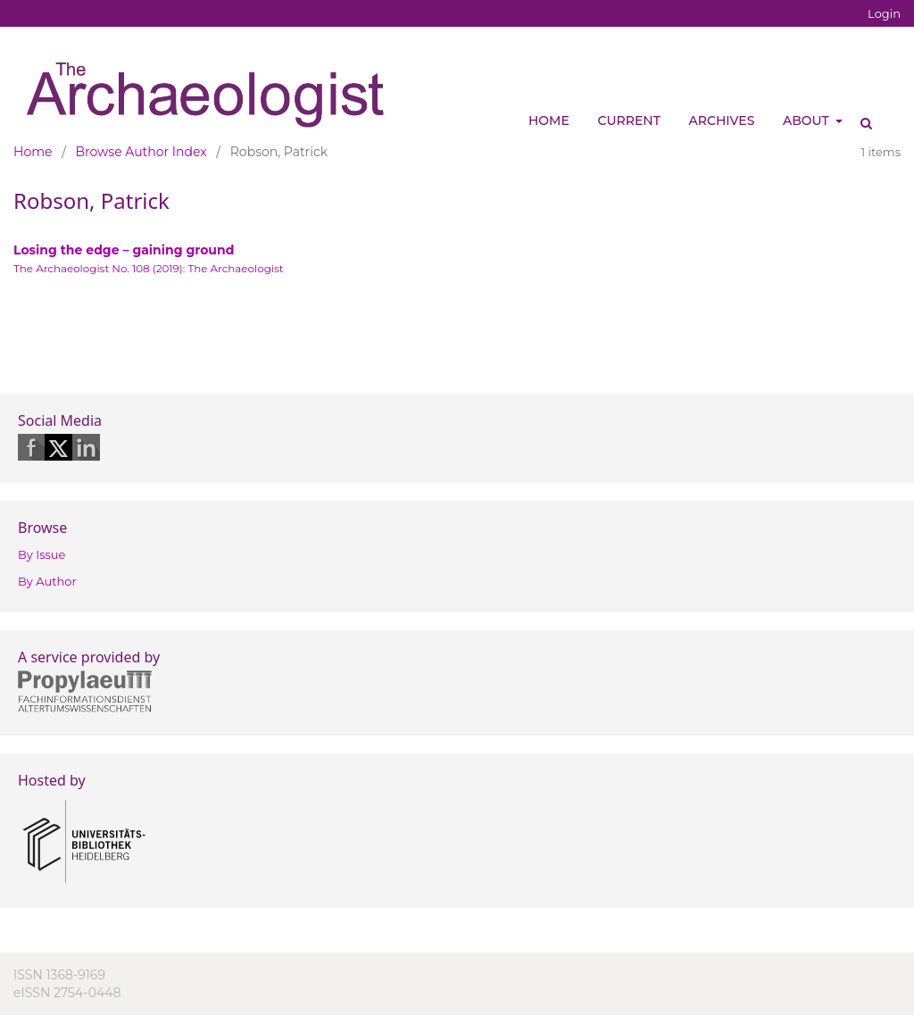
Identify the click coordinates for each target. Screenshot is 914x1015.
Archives (722, 120)
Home (548, 120)
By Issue (41, 554)
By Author (47, 581)
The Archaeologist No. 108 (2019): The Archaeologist (148, 268)
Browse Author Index (141, 152)
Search (860, 116)
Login (884, 13)
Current (629, 120)
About (807, 120)
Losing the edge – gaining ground (123, 250)
